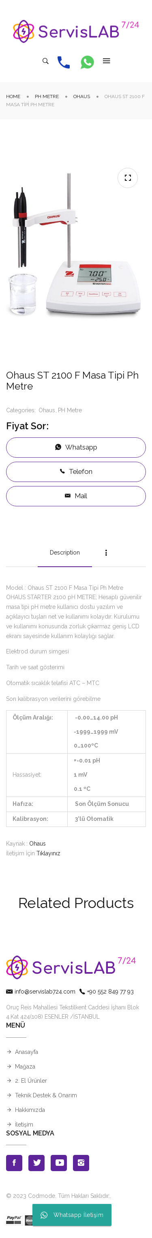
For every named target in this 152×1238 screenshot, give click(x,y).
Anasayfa (26, 1052)
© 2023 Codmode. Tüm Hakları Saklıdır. (58, 1196)
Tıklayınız (48, 853)
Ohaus (81, 96)
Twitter (36, 1163)
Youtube (59, 1163)
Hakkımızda (30, 1110)
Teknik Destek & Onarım (46, 1095)
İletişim (24, 1124)
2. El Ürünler (31, 1080)
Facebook (14, 1163)
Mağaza (25, 1066)
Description (65, 552)
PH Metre (47, 96)
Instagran (81, 1163)
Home (13, 96)
